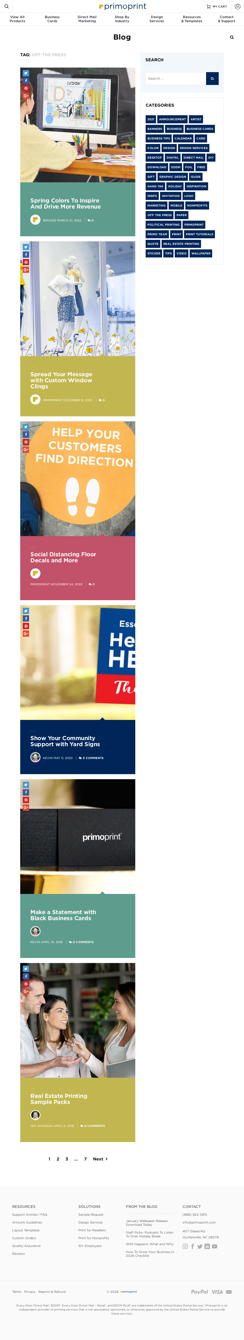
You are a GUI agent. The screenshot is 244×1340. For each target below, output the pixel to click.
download (156, 167)
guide (196, 177)
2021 (150, 119)
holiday (175, 186)
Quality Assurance (26, 1246)
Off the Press (159, 215)
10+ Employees (89, 1246)
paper (181, 215)
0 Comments (93, 758)
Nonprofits (197, 205)
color (153, 148)
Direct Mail (194, 157)
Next (98, 1159)
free (201, 167)
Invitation (171, 196)
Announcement (172, 119)
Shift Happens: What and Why (149, 1244)
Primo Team (157, 234)
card (200, 138)
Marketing (156, 205)
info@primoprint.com (199, 1222)
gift (150, 177)
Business (174, 129)
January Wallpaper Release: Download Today (147, 1223)
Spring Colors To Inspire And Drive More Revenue (65, 203)
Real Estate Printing (181, 244)
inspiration (196, 186)
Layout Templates (25, 1230)
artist (196, 119)
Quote (153, 244)
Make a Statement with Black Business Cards (63, 915)
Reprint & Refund (51, 1292)
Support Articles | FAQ (29, 1214)
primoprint (194, 224)
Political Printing (163, 224)
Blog (122, 37)
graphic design (172, 177)
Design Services (194, 148)
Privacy (29, 1292)
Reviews (18, 1254)
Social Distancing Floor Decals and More (63, 557)
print (176, 234)
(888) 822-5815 (195, 1214)
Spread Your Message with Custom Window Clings (61, 380)
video (181, 253)
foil (188, 167)
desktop (154, 157)
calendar (183, 138)
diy (211, 157)
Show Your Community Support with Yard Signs (65, 741)
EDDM (175, 167)
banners (154, 129)
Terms (16, 1292)
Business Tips (158, 138)
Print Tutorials (199, 234)
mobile (176, 205)
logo (188, 196)
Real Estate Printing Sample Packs (58, 1099)
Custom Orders (24, 1238)
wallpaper (200, 253)
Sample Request (90, 1214)
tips (168, 253)
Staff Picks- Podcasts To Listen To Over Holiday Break (149, 1234)
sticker (153, 253)
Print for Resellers (92, 1230)
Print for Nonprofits (93, 1238)
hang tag (155, 186)
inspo (152, 196)
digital (173, 157)
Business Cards (200, 129)
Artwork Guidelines (27, 1222)
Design (169, 148)
